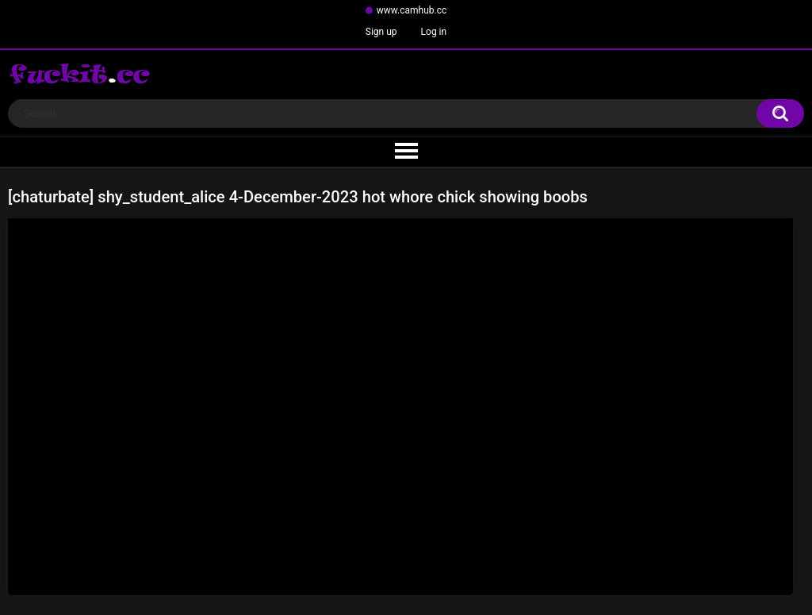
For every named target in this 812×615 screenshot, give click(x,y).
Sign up (381, 31)
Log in (434, 31)
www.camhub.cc (412, 10)
